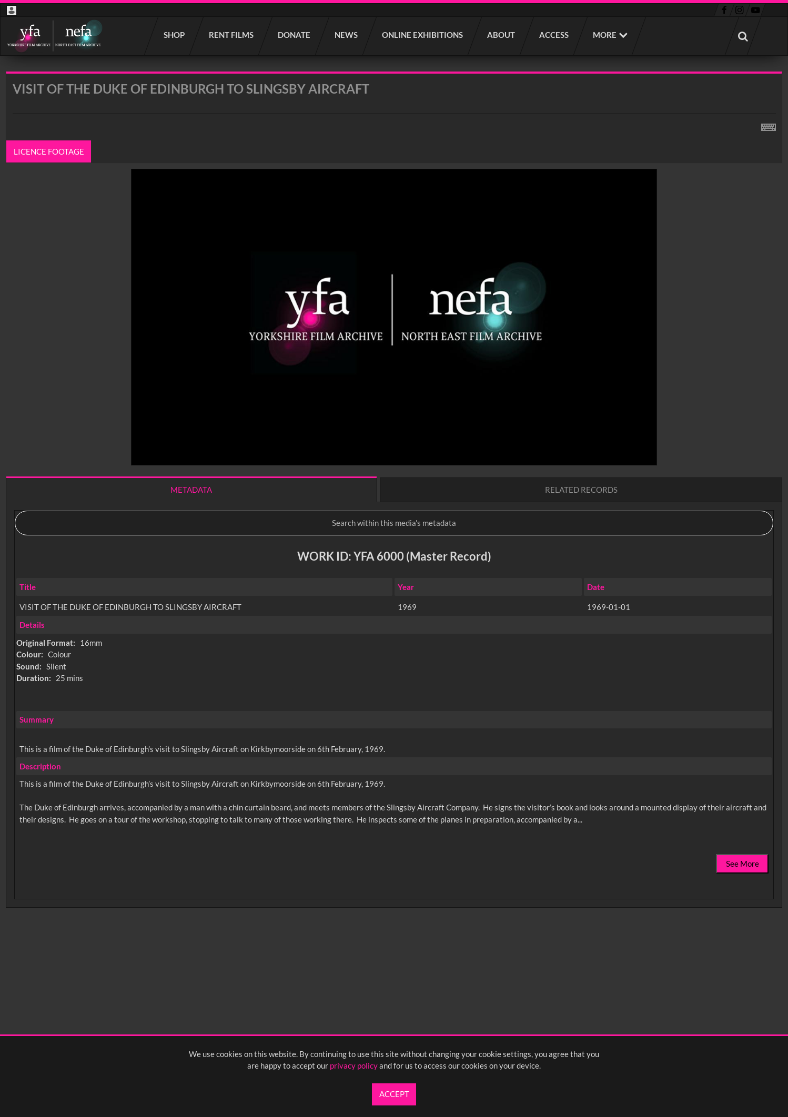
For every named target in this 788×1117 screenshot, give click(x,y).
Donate (294, 34)
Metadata (191, 489)
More (605, 34)
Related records (581, 489)
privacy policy (354, 1065)
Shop (174, 34)
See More (742, 863)
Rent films (231, 34)
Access (554, 34)
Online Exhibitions (422, 34)
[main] (394, 517)
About (502, 34)
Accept (394, 1094)
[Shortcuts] (768, 125)
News (346, 34)
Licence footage (49, 151)
